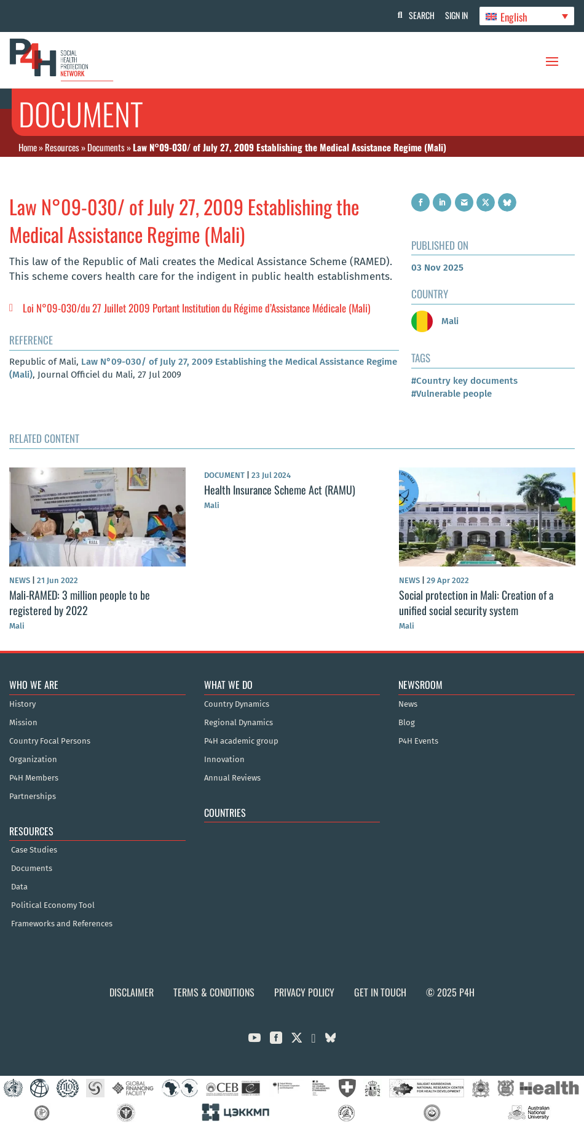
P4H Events (418, 741)
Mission (23, 722)
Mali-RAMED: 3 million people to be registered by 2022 (79, 602)
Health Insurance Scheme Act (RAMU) (279, 490)
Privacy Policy (304, 992)
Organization (33, 759)
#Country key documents (464, 380)
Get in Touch (380, 992)
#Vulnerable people (451, 393)
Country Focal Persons (49, 741)
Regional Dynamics (238, 722)
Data (19, 887)
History (22, 704)
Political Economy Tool (53, 905)
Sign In (455, 15)
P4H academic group (241, 741)
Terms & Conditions (214, 992)
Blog (406, 722)
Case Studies (34, 850)
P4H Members (33, 778)
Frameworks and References (61, 924)
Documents (106, 147)
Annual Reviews (232, 778)
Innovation (224, 759)
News (407, 704)
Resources (62, 147)
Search (419, 15)
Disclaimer (131, 992)
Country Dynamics (236, 704)
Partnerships (32, 796)
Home (27, 147)
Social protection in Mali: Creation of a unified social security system (476, 602)
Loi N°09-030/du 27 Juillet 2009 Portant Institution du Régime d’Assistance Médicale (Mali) (196, 308)
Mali (435, 321)
